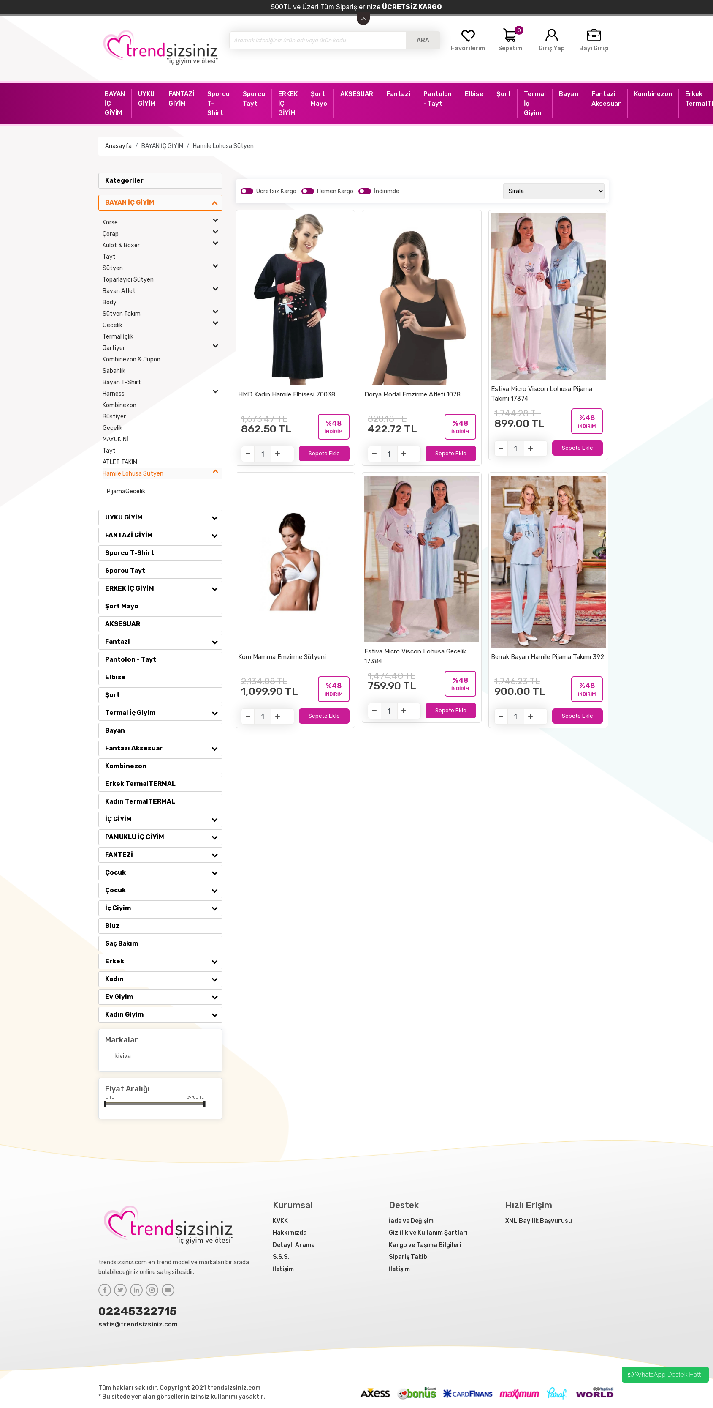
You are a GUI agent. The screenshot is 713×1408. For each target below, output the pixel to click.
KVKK (280, 1221)
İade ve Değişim (411, 1221)
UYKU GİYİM (163, 517)
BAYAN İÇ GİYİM (162, 146)
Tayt (109, 256)
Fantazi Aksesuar (163, 748)
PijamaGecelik (126, 491)
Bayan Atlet (162, 291)
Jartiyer (162, 348)
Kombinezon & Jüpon (131, 359)
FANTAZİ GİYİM (163, 535)
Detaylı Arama (294, 1245)
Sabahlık (114, 371)
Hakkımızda (290, 1232)
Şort (112, 695)
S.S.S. (281, 1256)
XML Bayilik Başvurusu (538, 1221)
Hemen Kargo (335, 191)
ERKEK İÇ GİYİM (163, 588)
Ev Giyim (163, 997)
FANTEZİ (163, 854)
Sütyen (162, 268)
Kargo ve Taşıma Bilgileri (425, 1245)
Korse (162, 222)
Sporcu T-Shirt (129, 553)
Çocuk (163, 872)
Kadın (163, 979)
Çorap (162, 234)
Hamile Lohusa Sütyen (223, 146)
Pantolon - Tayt (130, 659)
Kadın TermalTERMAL (140, 801)
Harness (162, 393)
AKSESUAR (122, 624)
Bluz (112, 926)
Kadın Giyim (163, 1014)
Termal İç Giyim (163, 712)
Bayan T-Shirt (122, 382)
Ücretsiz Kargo (276, 191)
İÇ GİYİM (163, 819)
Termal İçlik (118, 336)
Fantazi (163, 641)
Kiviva (123, 1056)
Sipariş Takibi (409, 1256)
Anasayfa (118, 146)
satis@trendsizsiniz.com (138, 1324)
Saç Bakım (121, 943)
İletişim (283, 1269)
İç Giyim (163, 908)
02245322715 (137, 1311)
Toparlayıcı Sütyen (128, 279)
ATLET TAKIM (120, 462)
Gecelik (162, 325)
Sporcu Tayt (125, 570)
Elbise (115, 677)
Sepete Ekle (324, 453)
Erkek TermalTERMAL (140, 783)
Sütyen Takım (162, 314)
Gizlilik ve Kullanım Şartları (428, 1232)
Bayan (115, 730)
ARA (423, 40)
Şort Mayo (121, 606)
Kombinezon (119, 405)
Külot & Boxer (162, 245)
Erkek (163, 961)
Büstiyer (114, 416)
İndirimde (386, 191)
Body (110, 302)
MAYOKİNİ (115, 439)
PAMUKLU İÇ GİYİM (163, 837)
